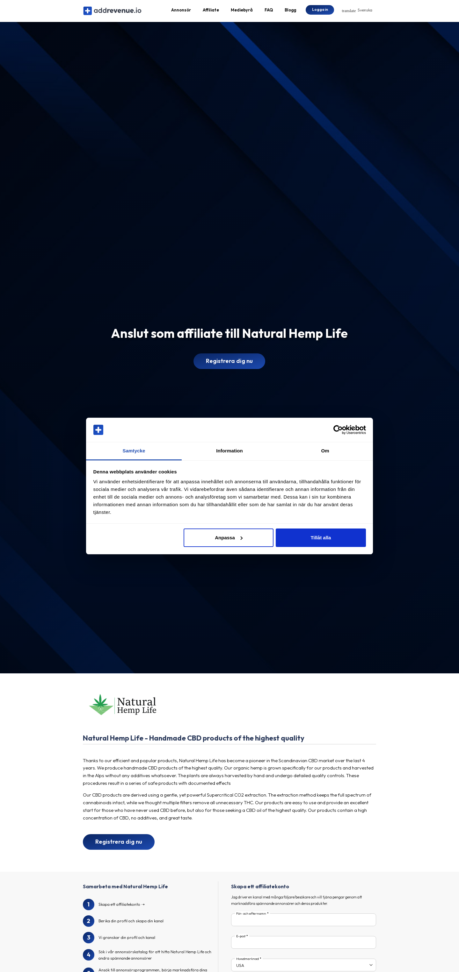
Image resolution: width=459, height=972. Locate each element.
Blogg (290, 11)
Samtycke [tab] (134, 450)
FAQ (269, 11)
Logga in (320, 11)
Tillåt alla (320, 537)
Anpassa (229, 537)
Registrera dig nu (229, 364)
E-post (240, 940)
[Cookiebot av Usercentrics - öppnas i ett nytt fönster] (338, 430)
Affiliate (211, 11)
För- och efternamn (251, 917)
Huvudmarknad (247, 962)
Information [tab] (229, 450)
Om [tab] (325, 450)
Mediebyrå (242, 11)
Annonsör (181, 11)
